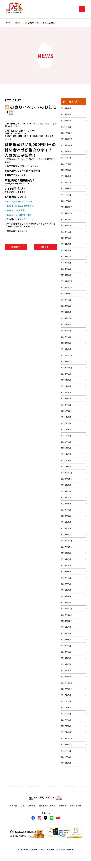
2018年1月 (66, 676)
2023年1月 (66, 349)
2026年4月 (66, 108)
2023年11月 (66, 287)
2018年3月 (66, 664)
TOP (8, 22)
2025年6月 (66, 170)
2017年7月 (66, 707)
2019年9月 (66, 553)
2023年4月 (66, 330)
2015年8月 (66, 757)
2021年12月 (66, 411)
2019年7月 (66, 565)
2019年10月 (66, 547)
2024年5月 (66, 250)
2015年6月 (66, 763)
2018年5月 (66, 652)
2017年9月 (66, 695)
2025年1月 (66, 201)
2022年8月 (66, 374)
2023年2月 (66, 343)
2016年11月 (66, 744)
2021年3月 (66, 454)
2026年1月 (66, 126)
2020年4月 (66, 509)
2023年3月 (66, 337)
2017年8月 (66, 701)
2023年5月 (66, 324)
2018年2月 (66, 670)
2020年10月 (66, 479)
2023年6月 (66, 318)
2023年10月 (66, 293)
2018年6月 (66, 645)
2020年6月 (66, 497)
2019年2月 (66, 596)
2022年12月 (66, 355)
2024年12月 (66, 207)
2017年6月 (66, 713)
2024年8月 (66, 231)
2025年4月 (66, 182)
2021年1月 (66, 466)
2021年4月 (66, 448)
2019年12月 (66, 534)
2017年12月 (66, 682)
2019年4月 (66, 584)
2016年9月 (66, 750)
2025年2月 (66, 194)
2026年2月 (66, 120)
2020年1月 (66, 528)
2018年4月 (66, 658)
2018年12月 (66, 608)
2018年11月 (66, 615)
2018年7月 (66, 639)
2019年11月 (66, 540)
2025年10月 (66, 145)
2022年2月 (66, 398)
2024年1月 (66, 275)
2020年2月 (66, 522)
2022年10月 (66, 367)
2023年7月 (66, 312)
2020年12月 (66, 472)
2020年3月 (66, 516)
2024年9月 (66, 225)
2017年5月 (66, 720)
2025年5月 (66, 176)
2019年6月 (66, 571)
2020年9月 (66, 485)
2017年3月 (66, 726)
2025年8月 (66, 157)
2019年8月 (66, 559)
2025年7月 (66, 164)
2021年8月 (66, 423)
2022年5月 (66, 386)
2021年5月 (66, 442)
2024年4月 (66, 256)
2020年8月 (66, 491)
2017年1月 (66, 732)
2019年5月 (66, 577)
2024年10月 (66, 219)
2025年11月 (66, 139)
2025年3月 (66, 188)
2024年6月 (66, 244)
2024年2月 (66, 269)
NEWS (18, 22)
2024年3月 (66, 262)
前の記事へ (16, 246)
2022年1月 (66, 404)
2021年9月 (66, 417)
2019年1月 (66, 602)
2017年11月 (66, 689)
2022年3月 (66, 392)
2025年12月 (66, 133)
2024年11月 (66, 213)
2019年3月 (66, 590)
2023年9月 (66, 299)
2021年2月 (66, 460)
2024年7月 (66, 238)
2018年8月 (66, 633)
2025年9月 (66, 151)
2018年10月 (66, 621)
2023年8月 (66, 306)
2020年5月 (66, 503)
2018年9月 (66, 627)
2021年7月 (66, 429)
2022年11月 (66, 361)
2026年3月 (66, 114)
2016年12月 (66, 738)
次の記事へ (45, 246)
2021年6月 (66, 435)
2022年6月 (66, 380)
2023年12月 (66, 281)
